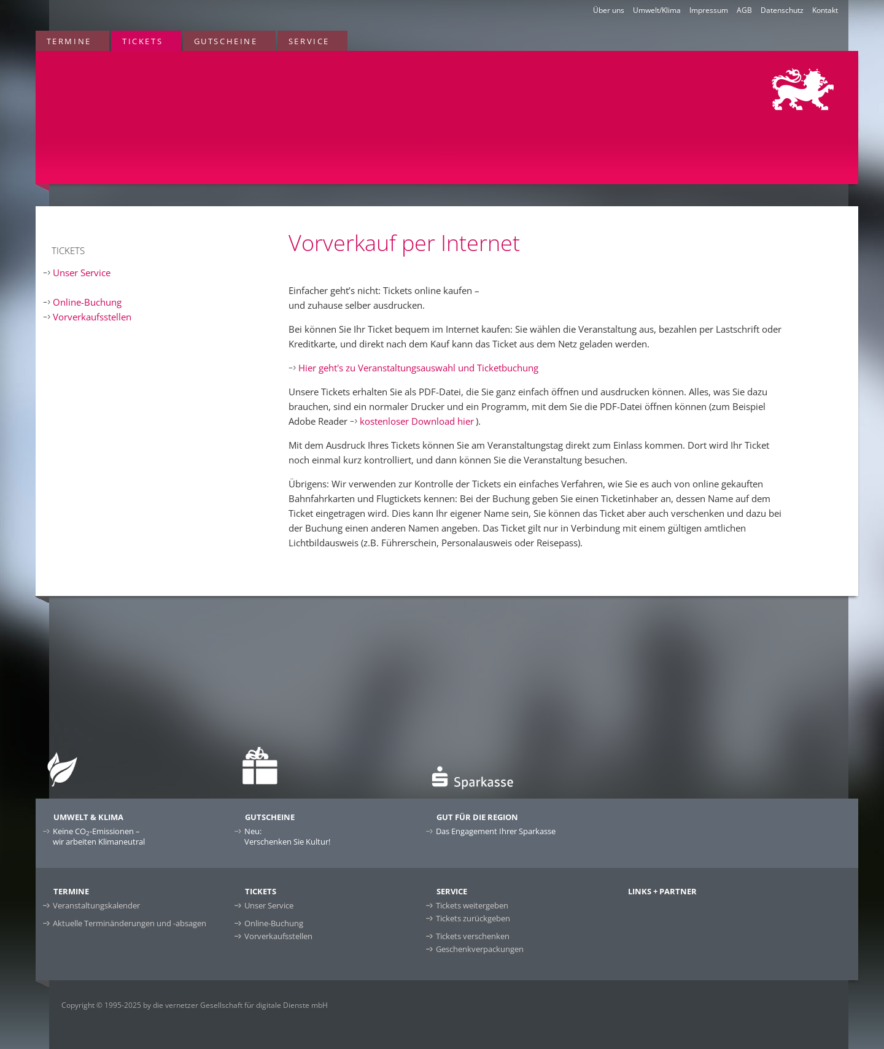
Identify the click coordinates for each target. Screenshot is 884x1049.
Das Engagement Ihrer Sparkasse (496, 831)
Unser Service (81, 272)
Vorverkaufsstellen (92, 317)
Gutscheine (226, 41)
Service (309, 41)
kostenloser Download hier (417, 421)
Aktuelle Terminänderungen (129, 923)
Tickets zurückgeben (473, 918)
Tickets (142, 41)
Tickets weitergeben (472, 905)
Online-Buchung (87, 302)
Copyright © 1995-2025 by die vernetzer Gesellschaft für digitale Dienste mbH (194, 1005)
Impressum (708, 10)
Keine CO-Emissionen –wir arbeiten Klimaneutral (99, 836)
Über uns (608, 10)
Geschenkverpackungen (480, 948)
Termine (69, 41)
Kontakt (825, 10)
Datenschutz (782, 10)
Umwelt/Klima (657, 10)
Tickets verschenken (473, 936)
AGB (744, 10)
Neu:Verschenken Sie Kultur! (287, 836)
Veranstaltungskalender (96, 905)
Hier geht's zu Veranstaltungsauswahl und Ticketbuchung (418, 368)
